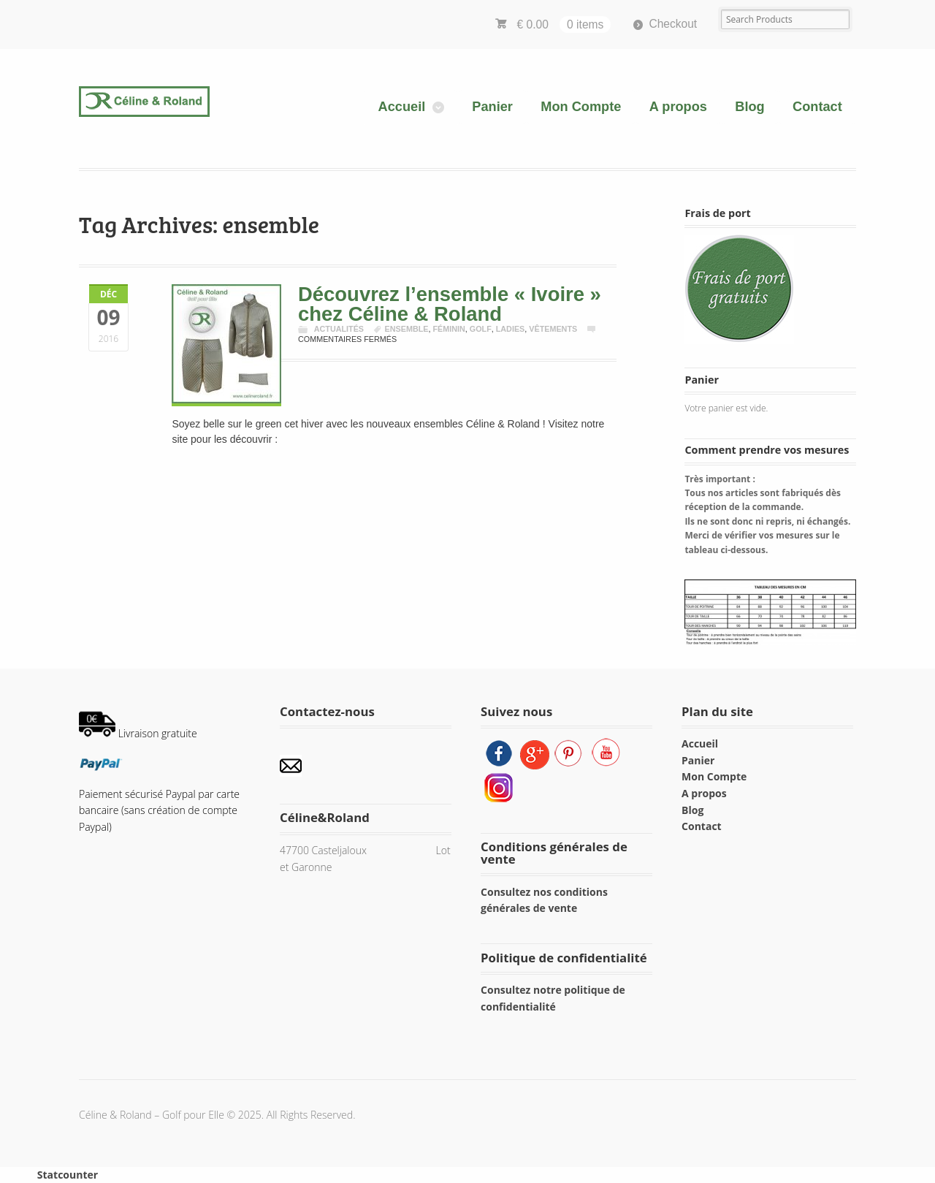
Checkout (673, 24)
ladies (510, 328)
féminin (448, 328)
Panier (492, 106)
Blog (749, 106)
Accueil (402, 106)
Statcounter (67, 1175)
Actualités (339, 328)
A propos (678, 106)
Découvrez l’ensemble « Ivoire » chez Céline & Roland (449, 304)
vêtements (553, 328)
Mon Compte (581, 106)
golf (481, 328)
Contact (817, 106)
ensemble (407, 328)
